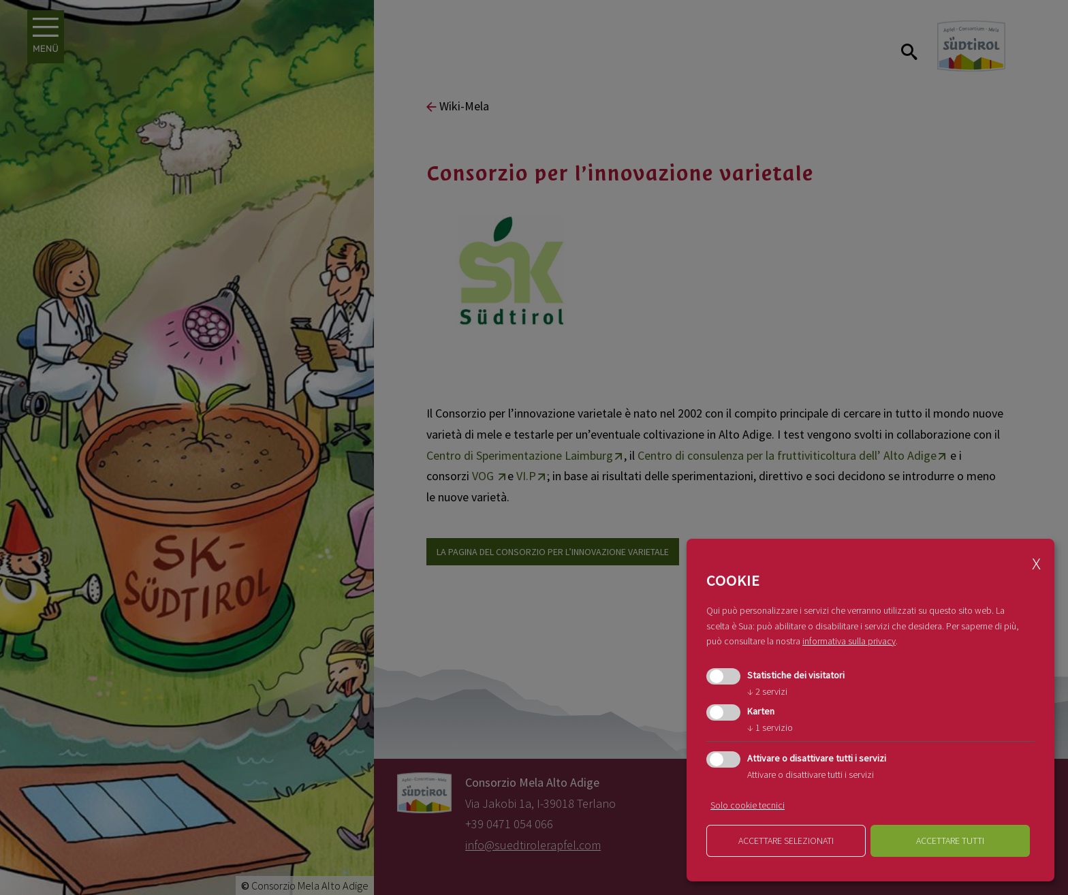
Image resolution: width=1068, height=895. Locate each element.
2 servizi (767, 691)
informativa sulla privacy (849, 641)
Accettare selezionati (786, 840)
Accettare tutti (950, 840)
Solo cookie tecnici (747, 805)
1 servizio (770, 727)
